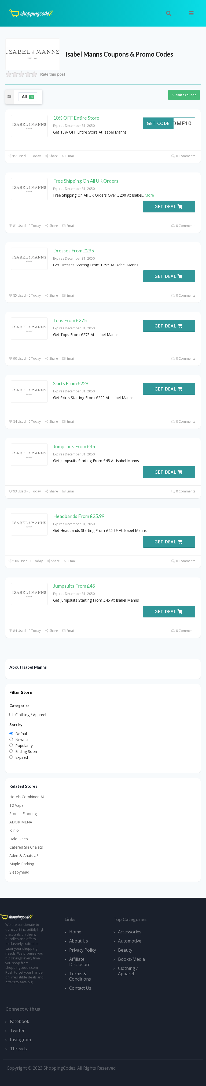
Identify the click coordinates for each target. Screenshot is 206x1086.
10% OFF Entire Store (76, 118)
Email (68, 156)
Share (51, 156)
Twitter (17, 1030)
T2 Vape (16, 805)
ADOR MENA (20, 821)
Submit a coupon (184, 95)
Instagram (20, 1040)
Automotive (129, 941)
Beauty (125, 950)
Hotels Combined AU (27, 796)
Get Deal (168, 206)
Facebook (19, 1021)
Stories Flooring (23, 813)
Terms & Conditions (80, 976)
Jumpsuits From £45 (74, 446)
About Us (78, 941)
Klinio (14, 830)
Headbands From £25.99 (78, 516)
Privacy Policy (82, 950)
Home (75, 932)
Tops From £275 (70, 320)
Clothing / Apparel (128, 971)
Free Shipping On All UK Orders (85, 181)
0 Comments (183, 156)
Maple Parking (21, 863)
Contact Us (80, 988)
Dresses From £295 (73, 250)
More (149, 195)
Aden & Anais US (24, 855)
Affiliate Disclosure (79, 961)
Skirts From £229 (70, 383)
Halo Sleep (18, 838)
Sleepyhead (19, 872)
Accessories (129, 932)
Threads (18, 1049)
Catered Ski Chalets (26, 847)
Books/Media (131, 959)
